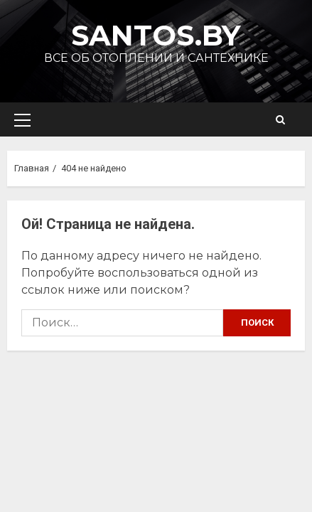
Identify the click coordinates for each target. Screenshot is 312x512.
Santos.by (156, 35)
